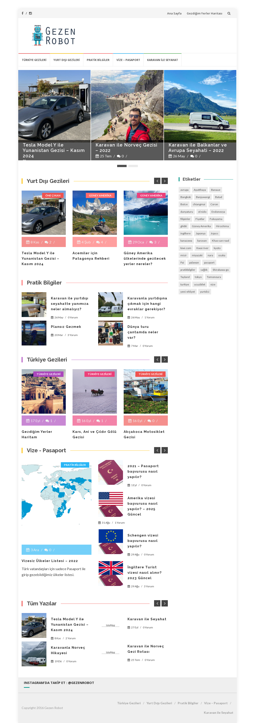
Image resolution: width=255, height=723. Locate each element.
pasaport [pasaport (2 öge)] (209, 262)
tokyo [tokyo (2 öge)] (198, 277)
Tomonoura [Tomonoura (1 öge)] (214, 277)
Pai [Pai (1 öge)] (182, 262)
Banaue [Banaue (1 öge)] (215, 189)
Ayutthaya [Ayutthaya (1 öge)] (200, 189)
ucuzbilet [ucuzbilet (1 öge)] (199, 284)
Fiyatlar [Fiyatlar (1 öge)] (200, 219)
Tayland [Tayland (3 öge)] (185, 277)
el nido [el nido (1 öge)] (202, 211)
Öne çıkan (52, 195)
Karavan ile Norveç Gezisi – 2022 (126, 147)
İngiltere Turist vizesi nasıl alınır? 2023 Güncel (145, 572)
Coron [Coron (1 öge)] (214, 204)
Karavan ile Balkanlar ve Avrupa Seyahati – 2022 (197, 147)
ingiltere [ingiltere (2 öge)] (185, 233)
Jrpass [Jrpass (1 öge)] (214, 233)
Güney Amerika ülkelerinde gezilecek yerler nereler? (145, 258)
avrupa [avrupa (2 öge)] (184, 189)
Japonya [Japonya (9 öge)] (200, 233)
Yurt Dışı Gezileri (66, 60)
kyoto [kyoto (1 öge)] (217, 248)
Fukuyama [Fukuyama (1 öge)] (216, 219)
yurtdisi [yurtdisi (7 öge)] (204, 291)
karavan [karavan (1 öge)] (202, 240)
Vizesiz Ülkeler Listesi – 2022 (50, 561)
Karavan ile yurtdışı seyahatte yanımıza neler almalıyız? (70, 303)
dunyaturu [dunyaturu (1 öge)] (186, 211)
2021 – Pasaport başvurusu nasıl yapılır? (143, 471)
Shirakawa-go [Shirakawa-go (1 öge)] (221, 269)
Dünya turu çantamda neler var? (143, 332)
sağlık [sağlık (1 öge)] (203, 269)
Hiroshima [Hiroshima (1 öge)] (222, 226)
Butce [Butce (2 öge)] (184, 204)
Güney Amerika (100, 195)
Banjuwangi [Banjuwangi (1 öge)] (203, 197)
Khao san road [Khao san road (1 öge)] (220, 240)
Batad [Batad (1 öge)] (218, 197)
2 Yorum (71, 638)
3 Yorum (73, 335)
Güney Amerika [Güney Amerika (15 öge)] (201, 226)
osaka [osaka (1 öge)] (221, 255)
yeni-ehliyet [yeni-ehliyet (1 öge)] (187, 291)
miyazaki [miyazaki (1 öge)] (197, 255)
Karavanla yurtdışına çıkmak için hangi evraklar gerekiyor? (147, 303)
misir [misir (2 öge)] (183, 255)
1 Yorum (149, 317)
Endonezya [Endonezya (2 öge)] (218, 211)
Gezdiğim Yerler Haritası (204, 13)
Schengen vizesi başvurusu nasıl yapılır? (143, 540)
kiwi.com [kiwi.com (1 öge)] (185, 248)
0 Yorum (73, 317)
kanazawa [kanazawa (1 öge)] (186, 240)
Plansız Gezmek (66, 327)
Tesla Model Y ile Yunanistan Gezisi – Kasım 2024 (54, 150)
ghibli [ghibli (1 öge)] (183, 226)
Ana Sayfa (174, 13)
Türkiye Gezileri (34, 60)
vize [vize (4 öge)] (212, 284)
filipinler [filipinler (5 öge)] (185, 219)
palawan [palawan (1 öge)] (194, 262)
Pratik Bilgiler (98, 60)
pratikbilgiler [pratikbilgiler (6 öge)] (187, 269)
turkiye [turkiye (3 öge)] (184, 284)
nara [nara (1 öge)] (210, 255)
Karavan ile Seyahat (162, 60)
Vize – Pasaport (128, 60)
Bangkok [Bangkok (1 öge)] (185, 197)
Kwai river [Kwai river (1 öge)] (202, 248)
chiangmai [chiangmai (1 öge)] (199, 204)
